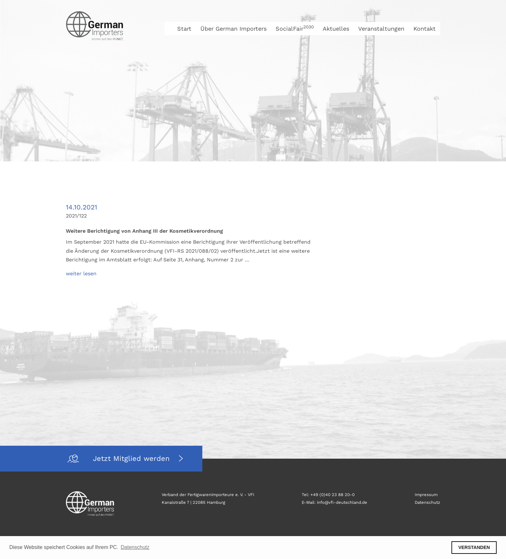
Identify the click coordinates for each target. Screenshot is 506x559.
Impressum (426, 494)
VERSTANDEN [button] (474, 547)
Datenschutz (427, 502)
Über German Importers (233, 28)
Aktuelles (336, 28)
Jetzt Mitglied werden (132, 458)
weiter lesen (81, 273)
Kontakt (424, 28)
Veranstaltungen (381, 28)
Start (184, 28)
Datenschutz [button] (135, 547)
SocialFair (295, 28)
